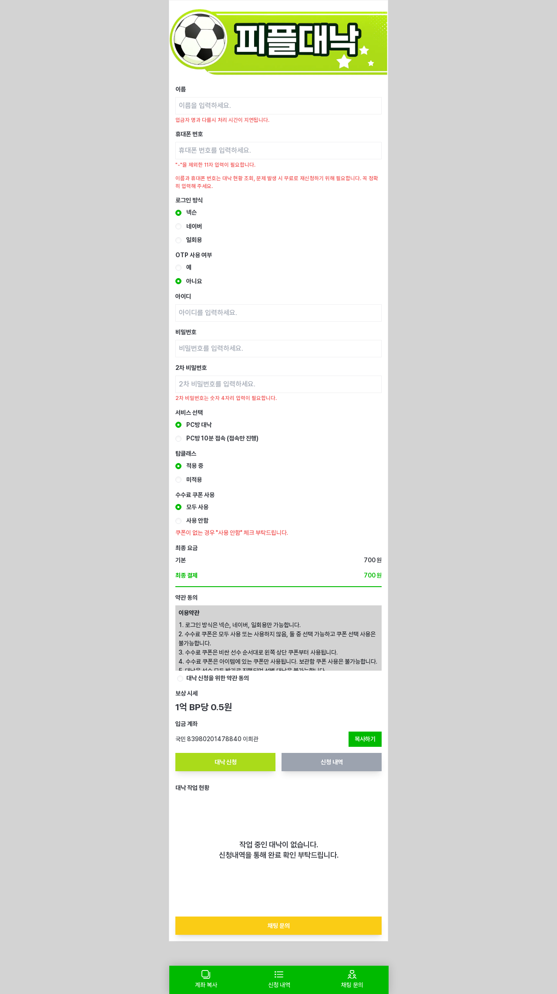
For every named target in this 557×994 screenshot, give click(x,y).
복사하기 (365, 738)
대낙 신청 (226, 762)
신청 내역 (332, 762)
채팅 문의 (279, 925)
